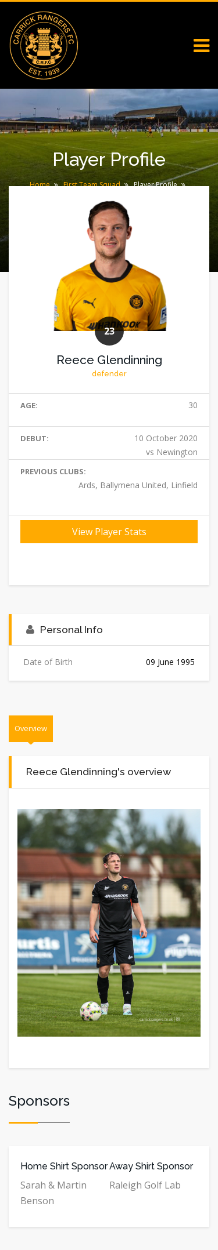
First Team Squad (91, 185)
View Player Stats (109, 531)
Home (40, 185)
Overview (31, 728)
